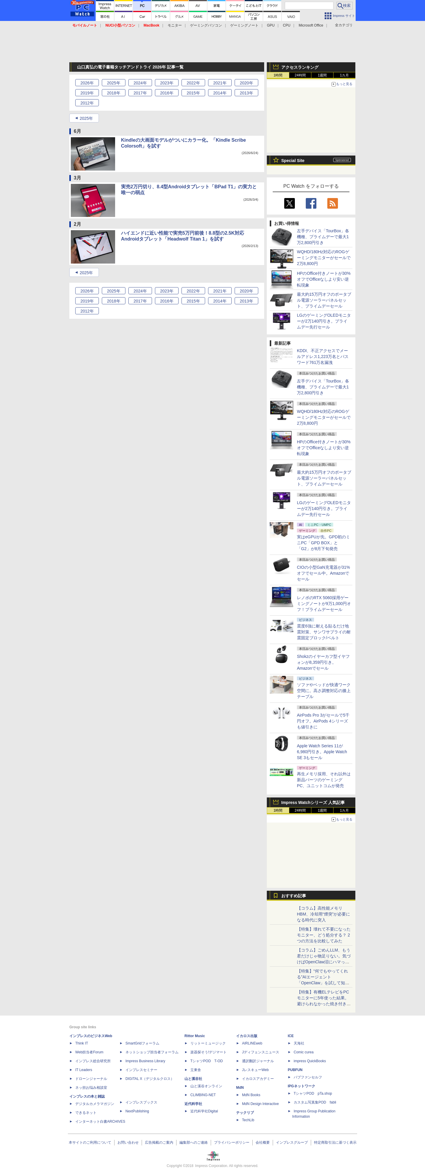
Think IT (81, 1043)
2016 (166, 93)
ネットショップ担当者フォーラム (152, 1052)
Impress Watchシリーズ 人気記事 (313, 802)
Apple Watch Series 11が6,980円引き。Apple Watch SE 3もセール (322, 751)
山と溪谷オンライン (206, 1086)
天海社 (299, 1043)
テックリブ (245, 1113)
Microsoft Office (311, 25)
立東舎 (195, 1070)
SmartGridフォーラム (142, 1043)
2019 (87, 93)
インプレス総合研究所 (93, 1061)
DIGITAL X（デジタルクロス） (149, 1079)
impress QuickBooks (310, 1061)
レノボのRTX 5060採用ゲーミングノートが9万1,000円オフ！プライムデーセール (324, 603)
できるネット (86, 1113)
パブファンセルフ (308, 1077)
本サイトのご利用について (90, 1142)
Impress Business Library (145, 1061)
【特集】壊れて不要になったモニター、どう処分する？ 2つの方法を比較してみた (324, 935)
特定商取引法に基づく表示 (335, 1142)
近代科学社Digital (204, 1111)
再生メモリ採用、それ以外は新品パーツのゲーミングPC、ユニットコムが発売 (324, 779)
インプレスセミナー (141, 1070)
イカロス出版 (246, 1036)
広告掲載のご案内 (159, 1142)
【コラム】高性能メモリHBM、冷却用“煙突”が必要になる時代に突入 (323, 914)
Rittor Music (194, 1036)
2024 (140, 83)
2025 (113, 83)
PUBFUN (295, 1070)
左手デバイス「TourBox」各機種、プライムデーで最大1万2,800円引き (323, 236)
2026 (87, 83)
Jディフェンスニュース (260, 1052)
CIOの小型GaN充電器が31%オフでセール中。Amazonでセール (323, 573)
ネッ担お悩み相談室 (91, 1088)
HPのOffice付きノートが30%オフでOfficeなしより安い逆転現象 (324, 279)
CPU (286, 25)
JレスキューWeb (255, 1070)
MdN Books (251, 1095)
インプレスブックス (141, 1102)
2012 (87, 103)
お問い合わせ (128, 1142)
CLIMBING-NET (203, 1095)
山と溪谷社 (193, 1079)
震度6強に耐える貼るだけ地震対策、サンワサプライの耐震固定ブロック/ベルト (324, 632)
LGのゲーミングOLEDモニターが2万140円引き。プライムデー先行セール (324, 321)
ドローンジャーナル (91, 1079)
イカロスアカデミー (258, 1079)
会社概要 (263, 1142)
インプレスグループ (292, 1142)
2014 (219, 93)
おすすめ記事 (293, 895)
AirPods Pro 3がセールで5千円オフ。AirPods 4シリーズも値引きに (323, 721)
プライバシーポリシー (231, 1142)
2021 (219, 83)
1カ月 (344, 75)
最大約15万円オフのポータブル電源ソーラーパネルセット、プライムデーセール (324, 300)
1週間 (322, 75)
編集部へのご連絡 (193, 1142)
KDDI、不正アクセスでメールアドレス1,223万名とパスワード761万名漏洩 (323, 356)
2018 (113, 93)
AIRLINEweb (252, 1043)
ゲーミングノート (244, 25)
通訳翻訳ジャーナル (258, 1061)
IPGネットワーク (301, 1086)
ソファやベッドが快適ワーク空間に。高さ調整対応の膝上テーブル (324, 690)
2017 (140, 93)
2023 (166, 83)
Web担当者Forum (89, 1052)
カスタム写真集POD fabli (315, 1102)
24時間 (300, 75)
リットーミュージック (208, 1043)
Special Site (293, 160)
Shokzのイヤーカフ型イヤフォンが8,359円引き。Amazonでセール (323, 662)
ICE (291, 1036)
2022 (193, 83)
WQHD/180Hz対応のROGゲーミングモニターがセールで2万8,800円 (324, 257)
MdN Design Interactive (260, 1104)
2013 (246, 93)
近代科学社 (193, 1104)
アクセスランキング (299, 67)
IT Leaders (83, 1070)
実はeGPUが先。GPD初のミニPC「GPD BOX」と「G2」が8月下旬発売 (323, 542)
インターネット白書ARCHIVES (100, 1121)
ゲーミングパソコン (206, 25)
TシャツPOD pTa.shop (313, 1093)
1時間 (278, 75)
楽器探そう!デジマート (208, 1052)
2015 (193, 93)
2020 (246, 83)
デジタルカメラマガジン (94, 1104)
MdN (240, 1088)
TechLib (248, 1120)
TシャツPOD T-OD (206, 1061)
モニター (175, 25)
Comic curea (303, 1052)
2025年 (86, 118)
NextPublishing (137, 1111)
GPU (270, 25)
